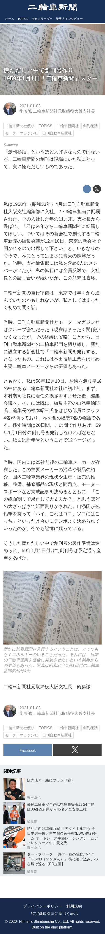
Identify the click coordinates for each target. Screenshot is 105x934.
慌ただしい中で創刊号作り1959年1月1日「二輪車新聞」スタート (50, 78)
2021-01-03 (30, 106)
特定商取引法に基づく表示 (54, 913)
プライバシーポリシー (42, 906)
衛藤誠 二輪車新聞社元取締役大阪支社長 (57, 111)
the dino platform (58, 927)
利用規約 (74, 906)
